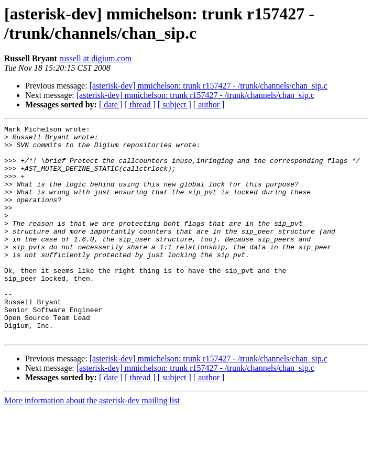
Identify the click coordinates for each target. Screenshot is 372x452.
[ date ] (111, 104)
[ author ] (209, 104)
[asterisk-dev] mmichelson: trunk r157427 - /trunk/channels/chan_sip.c (208, 85)
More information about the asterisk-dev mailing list (92, 442)
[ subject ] (174, 104)
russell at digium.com (95, 58)
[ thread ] (140, 104)
